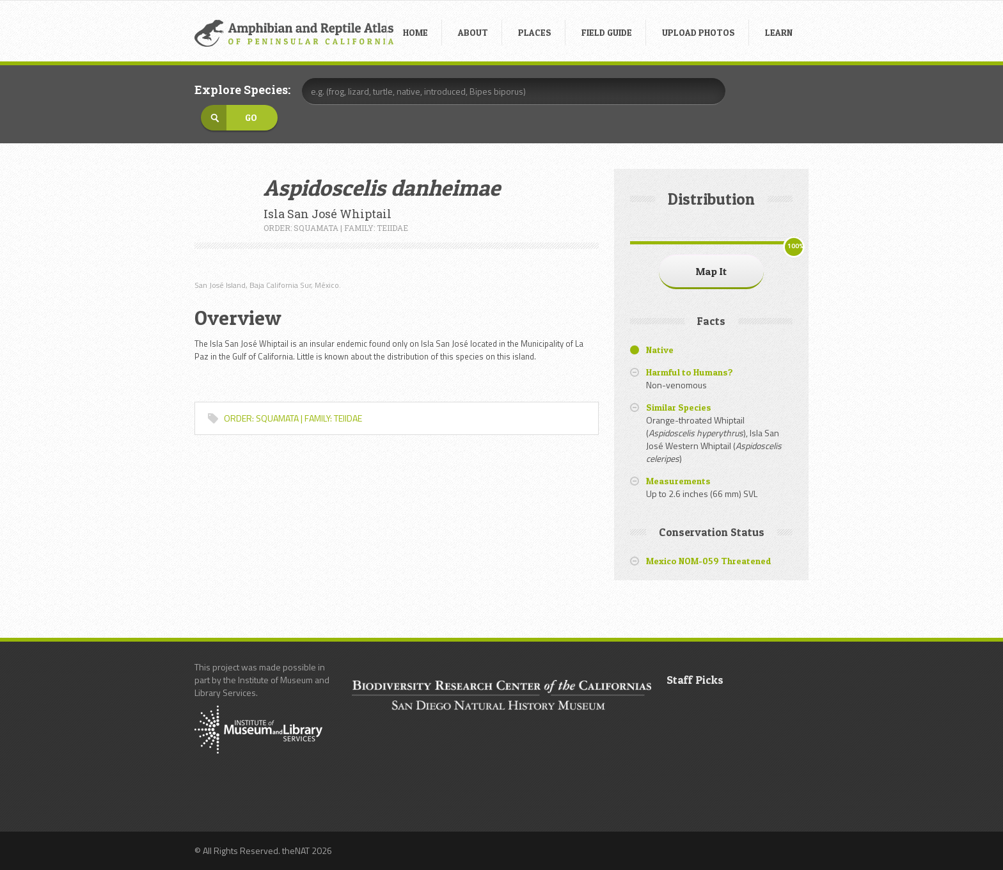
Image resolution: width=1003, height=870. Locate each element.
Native (660, 349)
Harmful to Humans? (689, 372)
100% (795, 246)
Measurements (678, 480)
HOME (415, 32)
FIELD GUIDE (606, 32)
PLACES (534, 32)
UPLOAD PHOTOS (698, 32)
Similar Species (678, 407)
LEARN (779, 32)
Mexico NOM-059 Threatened (708, 560)
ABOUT (473, 32)
